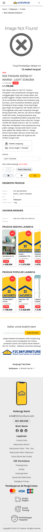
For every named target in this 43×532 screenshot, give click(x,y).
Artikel (21, 469)
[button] (9, 248)
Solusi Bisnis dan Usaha (21, 456)
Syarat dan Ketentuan (21, 477)
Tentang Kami (21, 465)
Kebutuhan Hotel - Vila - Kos (21, 448)
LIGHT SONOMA (10, 159)
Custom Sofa (21, 440)
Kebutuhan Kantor (22, 444)
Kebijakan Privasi (21, 481)
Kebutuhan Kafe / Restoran (21, 452)
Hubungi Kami (21, 473)
